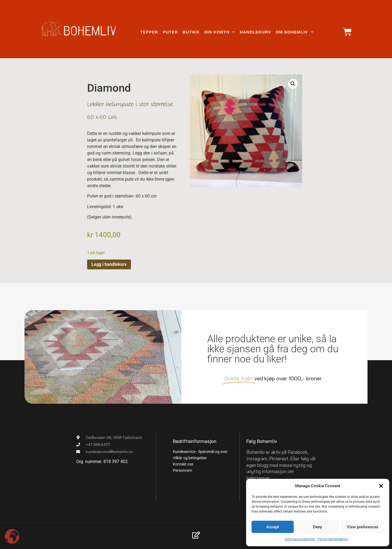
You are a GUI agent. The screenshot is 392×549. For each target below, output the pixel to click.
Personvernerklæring (333, 539)
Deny (317, 527)
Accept (272, 527)
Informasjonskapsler (300, 539)
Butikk (191, 32)
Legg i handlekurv (109, 264)
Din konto (219, 32)
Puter (170, 32)
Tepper (149, 32)
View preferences (362, 527)
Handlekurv (255, 32)
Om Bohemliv (295, 32)
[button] (381, 486)
